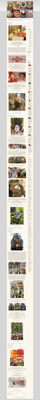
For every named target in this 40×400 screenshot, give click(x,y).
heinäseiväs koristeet (29, 179)
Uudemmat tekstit (10, 393)
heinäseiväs (29, 177)
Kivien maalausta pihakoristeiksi (12, 116)
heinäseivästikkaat (30, 182)
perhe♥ (29, 232)
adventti (29, 158)
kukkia (29, 209)
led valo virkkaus (30, 218)
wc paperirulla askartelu (29, 269)
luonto (29, 224)
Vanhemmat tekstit (24, 393)
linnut (23, 228)
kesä (28, 200)
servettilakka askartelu (29, 247)
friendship (29, 173)
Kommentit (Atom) (11, 394)
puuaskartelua (29, 236)
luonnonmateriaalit (30, 223)
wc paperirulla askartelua (31, 127)
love (28, 221)
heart (29, 176)
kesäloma (29, 202)
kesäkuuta (30, 33)
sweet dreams (30, 252)
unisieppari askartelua (29, 262)
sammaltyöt (29, 246)
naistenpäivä (29, 228)
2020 (29, 30)
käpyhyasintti (29, 214)
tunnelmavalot (29, 261)
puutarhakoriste (9, 344)
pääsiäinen (29, 240)
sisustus (29, 248)
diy (12, 228)
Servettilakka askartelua (31, 92)
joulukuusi (29, 191)
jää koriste (29, 196)
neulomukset (29, 229)
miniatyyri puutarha (29, 227)
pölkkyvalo (29, 242)
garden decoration (14, 228)
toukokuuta (30, 34)
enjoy (29, 168)
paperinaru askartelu (29, 231)
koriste (22, 228)
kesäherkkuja (29, 201)
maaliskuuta (30, 43)
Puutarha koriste (10, 231)
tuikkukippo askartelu (29, 259)
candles (29, 164)
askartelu (11, 228)
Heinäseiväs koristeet (31, 83)
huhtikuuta (30, 42)
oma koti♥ (29, 230)
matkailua (29, 226)
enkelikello (29, 170)
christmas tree (30, 165)
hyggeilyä (29, 184)
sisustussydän (29, 249)
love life (29, 222)
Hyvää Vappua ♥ (10, 347)
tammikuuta (30, 46)
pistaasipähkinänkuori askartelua (30, 235)
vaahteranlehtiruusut (30, 264)
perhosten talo (29, 233)
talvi (28, 254)
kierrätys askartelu (29, 204)
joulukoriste (29, 190)
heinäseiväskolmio (30, 180)
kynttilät (29, 213)
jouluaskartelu (29, 189)
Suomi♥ (29, 251)
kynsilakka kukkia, (16, 277)
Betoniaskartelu (31, 118)
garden (29, 174)
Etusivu (17, 393)
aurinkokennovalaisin (30, 161)
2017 (29, 49)
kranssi (29, 208)
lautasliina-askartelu (29, 217)
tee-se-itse (12, 344)
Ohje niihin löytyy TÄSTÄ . (22, 279)
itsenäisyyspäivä (30, 187)
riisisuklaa (29, 244)
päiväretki (29, 239)
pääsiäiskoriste (30, 241)
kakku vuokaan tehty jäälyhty (30, 198)
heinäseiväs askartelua (29, 178)
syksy (29, 253)
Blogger (24, 397)
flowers (29, 172)
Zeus (28, 271)
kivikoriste (17, 228)
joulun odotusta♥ (30, 192)
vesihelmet (29, 266)
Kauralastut (29, 199)
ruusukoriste (29, 245)
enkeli (29, 169)
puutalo (29, 237)
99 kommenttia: (16, 113)
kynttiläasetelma (30, 212)
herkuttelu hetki (30, 183)
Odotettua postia (30, 35)
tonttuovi (29, 257)
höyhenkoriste (29, 185)
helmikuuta (30, 45)
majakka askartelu (29, 225)
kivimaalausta (20, 228)
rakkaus (29, 243)
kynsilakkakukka (30, 210)
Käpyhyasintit (31, 100)
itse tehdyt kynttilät (29, 186)
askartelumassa (30, 160)
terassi (29, 256)
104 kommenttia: (16, 391)
